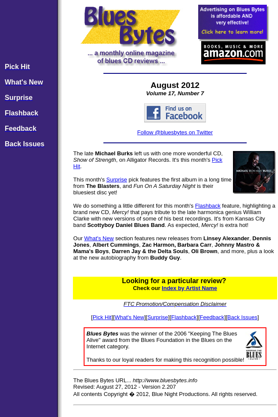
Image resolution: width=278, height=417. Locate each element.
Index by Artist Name (189, 288)
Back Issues (242, 317)
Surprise (116, 179)
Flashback (208, 205)
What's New (99, 238)
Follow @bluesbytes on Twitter (175, 132)
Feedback (212, 317)
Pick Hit (102, 317)
